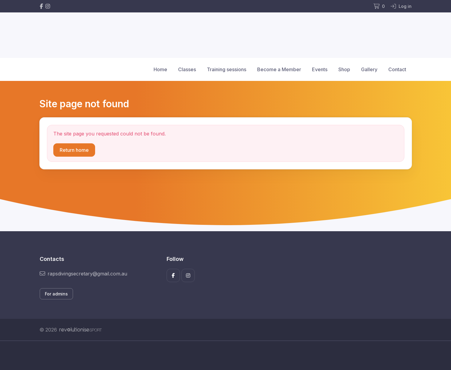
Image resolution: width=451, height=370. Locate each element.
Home (160, 69)
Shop (344, 69)
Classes (187, 69)
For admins (56, 293)
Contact (397, 69)
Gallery (369, 69)
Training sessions (226, 69)
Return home (74, 150)
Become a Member (279, 69)
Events (319, 69)
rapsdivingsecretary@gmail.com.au (83, 274)
